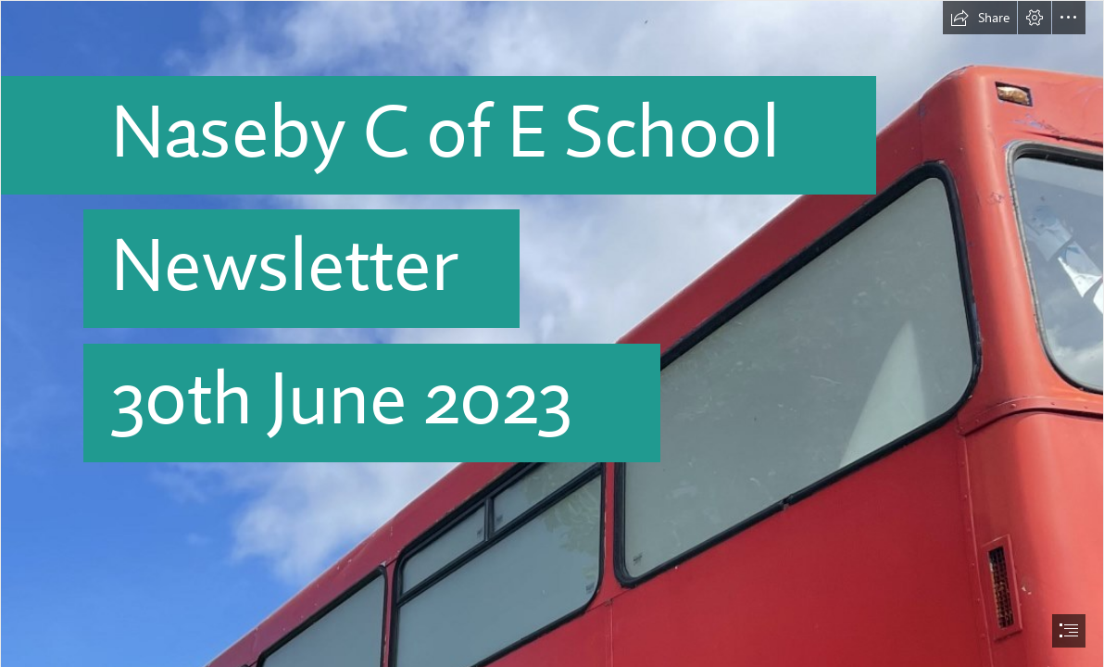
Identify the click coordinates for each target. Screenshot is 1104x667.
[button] (980, 17)
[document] (552, 333)
